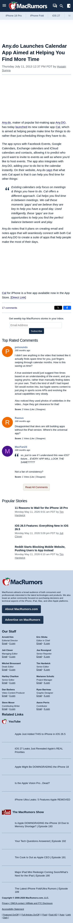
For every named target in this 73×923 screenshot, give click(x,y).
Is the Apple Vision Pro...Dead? (32, 783)
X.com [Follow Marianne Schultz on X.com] (47, 683)
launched (21, 127)
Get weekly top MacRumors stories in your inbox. (36, 318)
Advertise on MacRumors (22, 619)
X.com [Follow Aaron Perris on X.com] (47, 709)
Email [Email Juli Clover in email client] (4, 656)
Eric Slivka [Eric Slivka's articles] (42, 637)
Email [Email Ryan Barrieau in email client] (39, 696)
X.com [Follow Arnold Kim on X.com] (12, 643)
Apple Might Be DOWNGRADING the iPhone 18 (42, 766)
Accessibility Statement (13, 909)
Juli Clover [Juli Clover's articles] (7, 650)
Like (32, 409)
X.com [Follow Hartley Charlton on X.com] (12, 683)
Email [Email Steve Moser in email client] (4, 709)
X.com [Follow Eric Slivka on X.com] (47, 643)
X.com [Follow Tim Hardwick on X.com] (47, 669)
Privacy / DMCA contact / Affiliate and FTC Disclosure (27, 903)
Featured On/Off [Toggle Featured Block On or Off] (10, 914)
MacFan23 (21, 446)
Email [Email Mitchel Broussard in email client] (4, 669)
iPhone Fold (37, 15)
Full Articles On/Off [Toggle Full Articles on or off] (31, 914)
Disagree (40, 409)
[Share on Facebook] (67, 308)
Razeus (19, 418)
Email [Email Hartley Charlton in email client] (4, 683)
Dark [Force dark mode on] (5, 917)
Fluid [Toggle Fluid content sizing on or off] (44, 914)
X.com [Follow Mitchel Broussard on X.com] (12, 669)
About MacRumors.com (21, 609)
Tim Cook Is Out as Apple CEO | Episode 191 (40, 857)
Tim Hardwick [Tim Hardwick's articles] (43, 663)
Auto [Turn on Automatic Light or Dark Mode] (62, 914)
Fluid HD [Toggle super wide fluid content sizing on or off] (53, 914)
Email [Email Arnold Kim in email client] (4, 643)
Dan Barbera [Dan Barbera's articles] (8, 689)
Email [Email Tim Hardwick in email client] (39, 669)
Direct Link (18, 297)
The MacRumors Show (28, 812)
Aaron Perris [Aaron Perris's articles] (43, 702)
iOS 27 (56, 15)
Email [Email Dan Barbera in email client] (4, 696)
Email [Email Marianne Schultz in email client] (39, 683)
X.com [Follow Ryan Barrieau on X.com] (47, 696)
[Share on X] (58, 308)
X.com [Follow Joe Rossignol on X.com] (47, 656)
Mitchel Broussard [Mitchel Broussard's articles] (11, 663)
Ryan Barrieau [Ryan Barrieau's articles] (44, 689)
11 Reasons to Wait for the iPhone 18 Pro (41, 507)
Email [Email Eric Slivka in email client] (39, 643)
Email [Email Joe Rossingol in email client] (39, 656)
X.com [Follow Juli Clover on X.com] (12, 656)
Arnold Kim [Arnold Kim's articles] (7, 637)
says (49, 170)
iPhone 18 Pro (14, 15)
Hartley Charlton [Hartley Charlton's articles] (10, 676)
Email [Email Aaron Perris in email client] (39, 709)
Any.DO (60, 122)
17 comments (9, 307)
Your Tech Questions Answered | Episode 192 (40, 841)
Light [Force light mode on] (68, 914)
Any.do (6, 122)
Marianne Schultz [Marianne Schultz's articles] (45, 676)
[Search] (62, 6)
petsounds (21, 347)
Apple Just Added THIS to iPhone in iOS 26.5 (40, 734)
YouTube (15, 721)
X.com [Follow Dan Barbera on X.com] (12, 696)
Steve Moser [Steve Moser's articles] (8, 702)
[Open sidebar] (68, 6)
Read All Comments (36, 487)
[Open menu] (4, 6)
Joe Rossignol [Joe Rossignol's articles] (44, 650)
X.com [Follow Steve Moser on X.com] (12, 709)
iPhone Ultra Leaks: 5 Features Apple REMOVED (42, 799)
